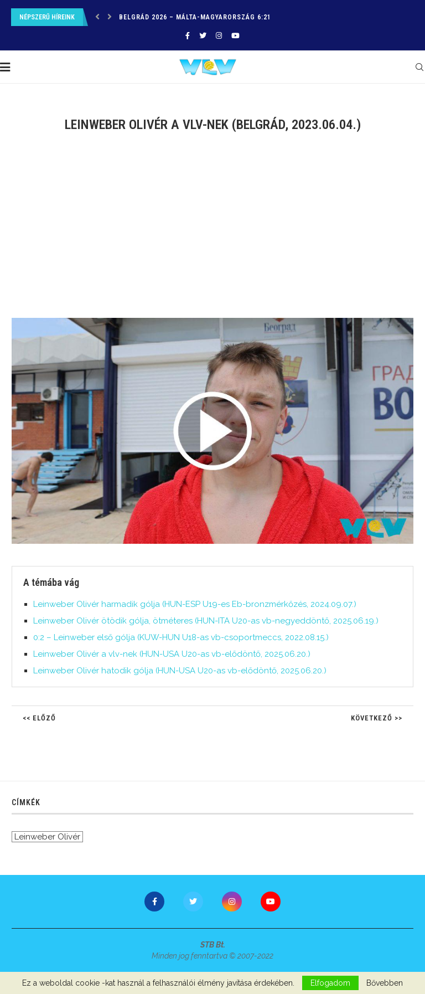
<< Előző (39, 718)
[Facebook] (187, 36)
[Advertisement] (212, 232)
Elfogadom (330, 982)
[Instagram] (219, 36)
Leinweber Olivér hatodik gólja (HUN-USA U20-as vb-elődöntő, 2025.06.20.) (179, 671)
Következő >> (376, 718)
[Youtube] (235, 36)
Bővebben (384, 983)
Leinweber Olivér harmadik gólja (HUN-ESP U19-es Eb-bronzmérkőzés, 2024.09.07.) (194, 604)
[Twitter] (202, 36)
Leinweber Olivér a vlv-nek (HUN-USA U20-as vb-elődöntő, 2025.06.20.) (171, 654)
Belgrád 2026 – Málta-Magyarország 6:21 (195, 17)
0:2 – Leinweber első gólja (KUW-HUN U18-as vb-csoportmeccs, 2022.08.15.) (181, 637)
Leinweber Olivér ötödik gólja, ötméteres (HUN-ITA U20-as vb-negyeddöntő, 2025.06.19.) (206, 621)
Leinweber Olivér (47, 837)
